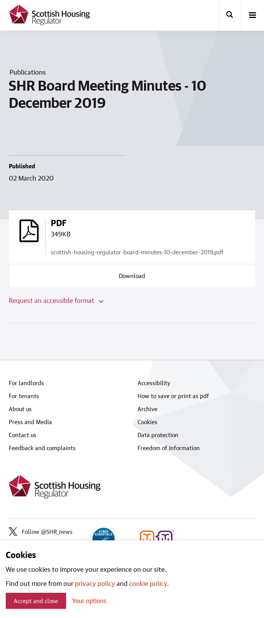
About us (20, 408)
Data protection (158, 434)
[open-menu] (252, 15)
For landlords (26, 382)
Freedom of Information (169, 447)
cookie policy (148, 583)
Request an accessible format (56, 300)
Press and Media (30, 421)
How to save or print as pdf (173, 395)
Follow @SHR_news (41, 531)
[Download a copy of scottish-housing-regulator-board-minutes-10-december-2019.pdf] (132, 275)
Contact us (22, 434)
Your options (89, 600)
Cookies (147, 421)
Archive (147, 408)
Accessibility (154, 382)
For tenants (24, 395)
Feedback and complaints (42, 447)
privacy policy (95, 583)
